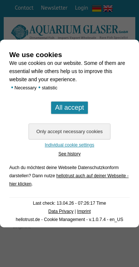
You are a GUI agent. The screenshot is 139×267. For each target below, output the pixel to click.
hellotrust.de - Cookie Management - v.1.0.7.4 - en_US (69, 219)
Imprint (84, 211)
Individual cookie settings (69, 145)
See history (69, 153)
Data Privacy (60, 211)
